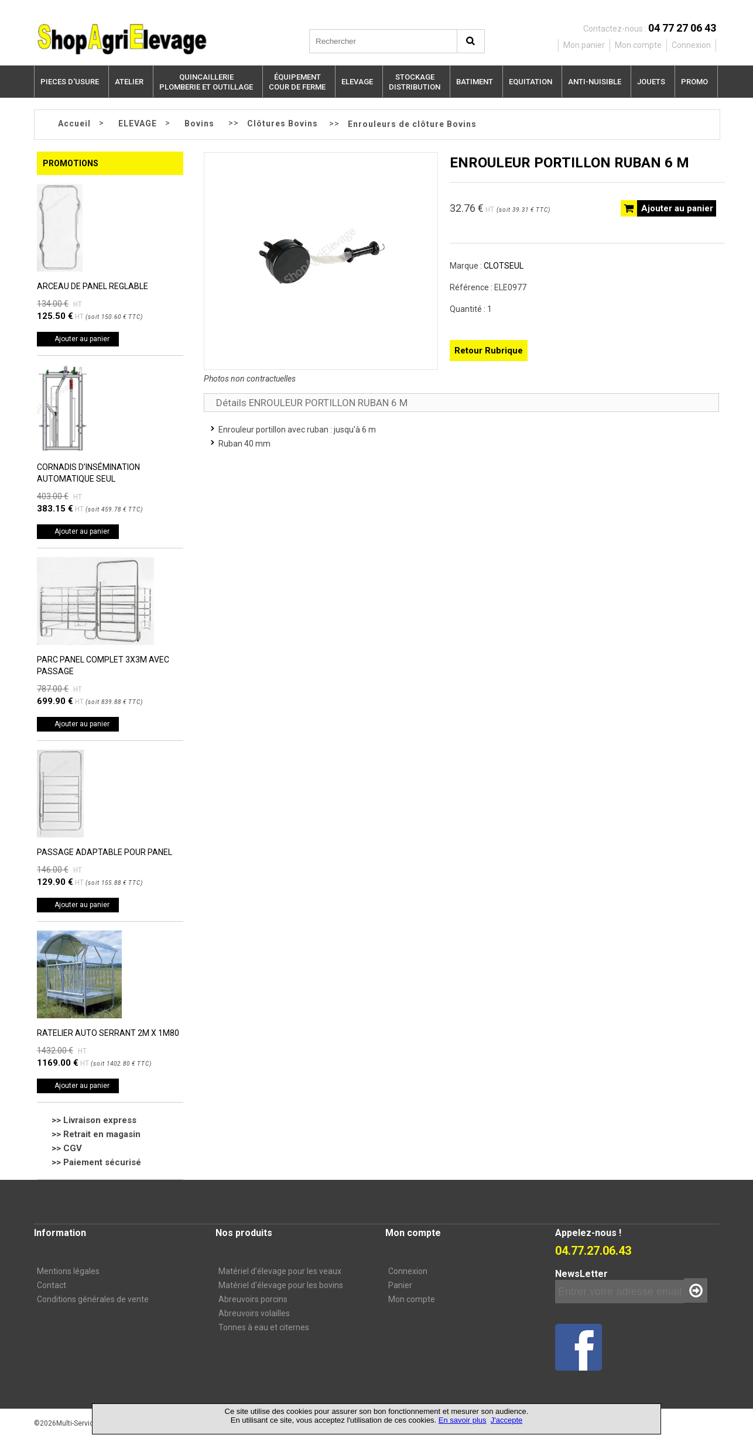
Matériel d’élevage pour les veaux (279, 1271)
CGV (72, 1148)
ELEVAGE (357, 81)
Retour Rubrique (488, 350)
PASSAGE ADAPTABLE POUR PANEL (104, 852)
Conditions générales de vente (93, 1299)
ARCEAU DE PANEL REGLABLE (92, 286)
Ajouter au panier (81, 339)
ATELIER (129, 81)
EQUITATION (530, 81)
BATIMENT (474, 81)
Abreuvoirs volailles (254, 1313)
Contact (51, 1285)
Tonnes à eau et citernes (263, 1327)
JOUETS (651, 81)
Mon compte (411, 1299)
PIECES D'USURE (69, 81)
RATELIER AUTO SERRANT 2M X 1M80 (108, 1033)
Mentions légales (68, 1271)
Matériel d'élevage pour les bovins (280, 1285)
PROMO (694, 81)
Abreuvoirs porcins (252, 1299)
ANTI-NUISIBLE (594, 81)
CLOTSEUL (503, 265)
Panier (400, 1285)
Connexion (407, 1271)
